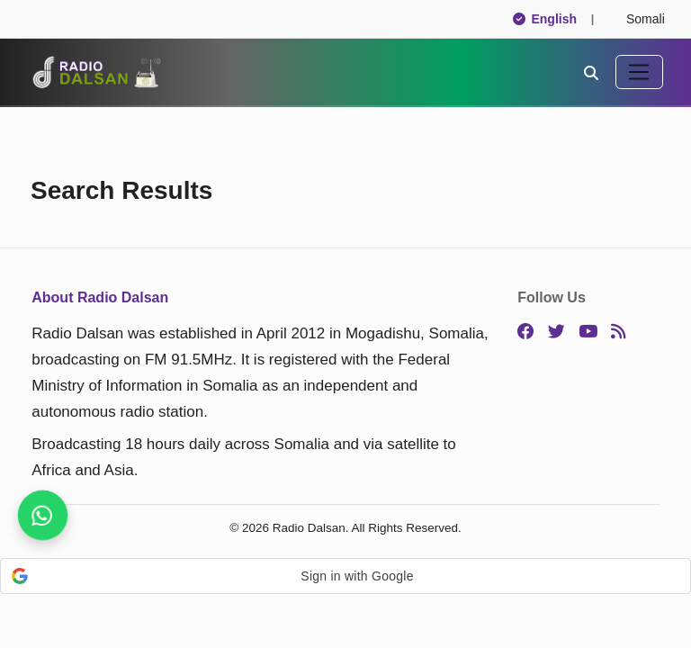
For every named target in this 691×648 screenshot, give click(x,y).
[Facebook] (525, 332)
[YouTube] (588, 332)
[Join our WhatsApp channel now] (43, 515)
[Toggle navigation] (639, 72)
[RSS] (618, 332)
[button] (345, 576)
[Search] (591, 72)
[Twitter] (556, 332)
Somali (637, 19)
